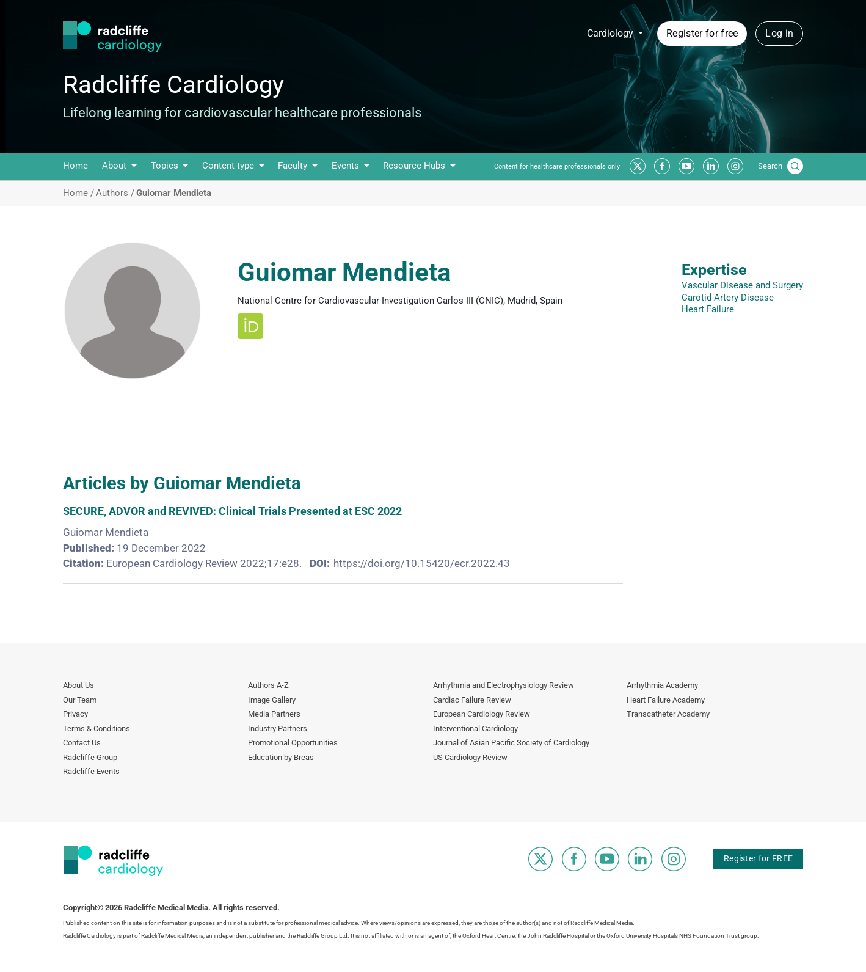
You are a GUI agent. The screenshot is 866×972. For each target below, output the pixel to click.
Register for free (702, 33)
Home (75, 165)
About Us (78, 685)
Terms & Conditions (96, 729)
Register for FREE (758, 858)
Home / (78, 193)
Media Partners (274, 714)
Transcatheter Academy (668, 714)
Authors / (115, 193)
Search (770, 165)
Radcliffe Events (91, 771)
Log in (779, 33)
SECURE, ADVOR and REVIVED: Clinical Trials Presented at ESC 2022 (232, 511)
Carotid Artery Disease (728, 297)
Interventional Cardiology (475, 729)
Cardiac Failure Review (472, 700)
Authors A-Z (268, 685)
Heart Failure (708, 309)
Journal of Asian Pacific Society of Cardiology (511, 743)
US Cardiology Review (470, 757)
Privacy (75, 714)
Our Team (79, 700)
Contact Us (82, 743)
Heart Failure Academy (666, 700)
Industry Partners (277, 729)
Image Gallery (272, 700)
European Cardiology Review (481, 714)
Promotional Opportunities (293, 743)
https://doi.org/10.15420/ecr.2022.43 (421, 563)
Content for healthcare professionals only (557, 166)
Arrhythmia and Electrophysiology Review (503, 685)
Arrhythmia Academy (662, 685)
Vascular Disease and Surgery (742, 285)
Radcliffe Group (90, 757)
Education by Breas (281, 757)
